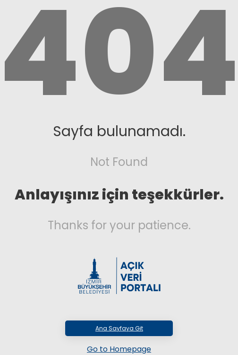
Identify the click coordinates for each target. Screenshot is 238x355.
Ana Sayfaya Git (119, 328)
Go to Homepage (119, 349)
